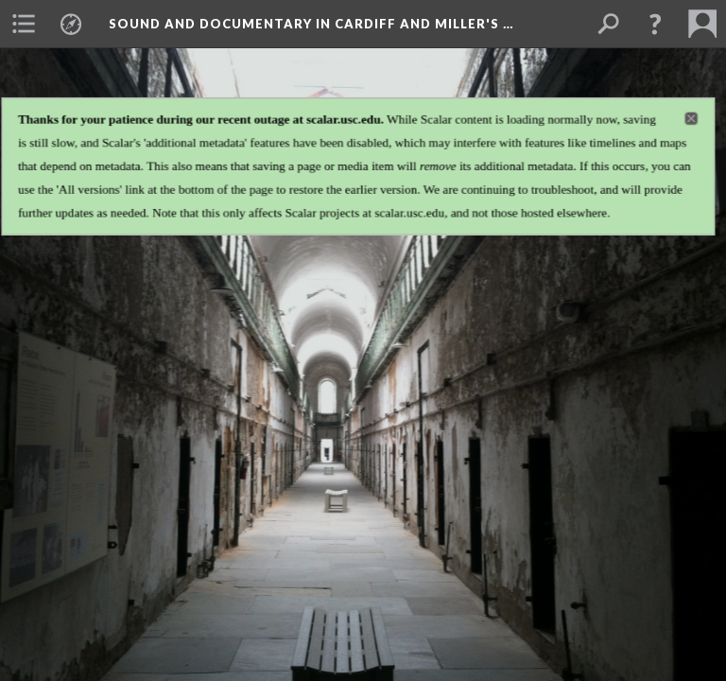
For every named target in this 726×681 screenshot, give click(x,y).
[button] (655, 23)
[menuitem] (23, 23)
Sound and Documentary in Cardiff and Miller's (311, 23)
